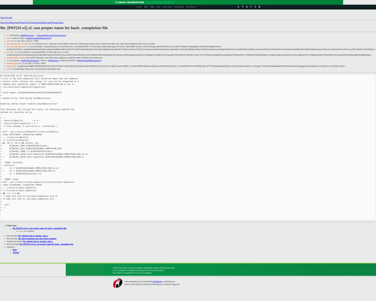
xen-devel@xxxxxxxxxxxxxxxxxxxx (51, 35)
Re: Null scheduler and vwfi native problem (37, 239)
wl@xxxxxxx (53, 61)
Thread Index (57, 23)
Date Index (46, 23)
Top (2, 18)
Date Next (14, 23)
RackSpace (157, 281)
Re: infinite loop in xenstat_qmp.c (33, 236)
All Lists (8, 18)
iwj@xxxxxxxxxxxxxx (29, 61)
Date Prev (5, 23)
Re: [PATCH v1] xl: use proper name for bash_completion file (39, 228)
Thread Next (36, 23)
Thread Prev (25, 23)
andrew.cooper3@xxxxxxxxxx (38, 38)
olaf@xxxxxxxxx (27, 35)
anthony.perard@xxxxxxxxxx (89, 61)
